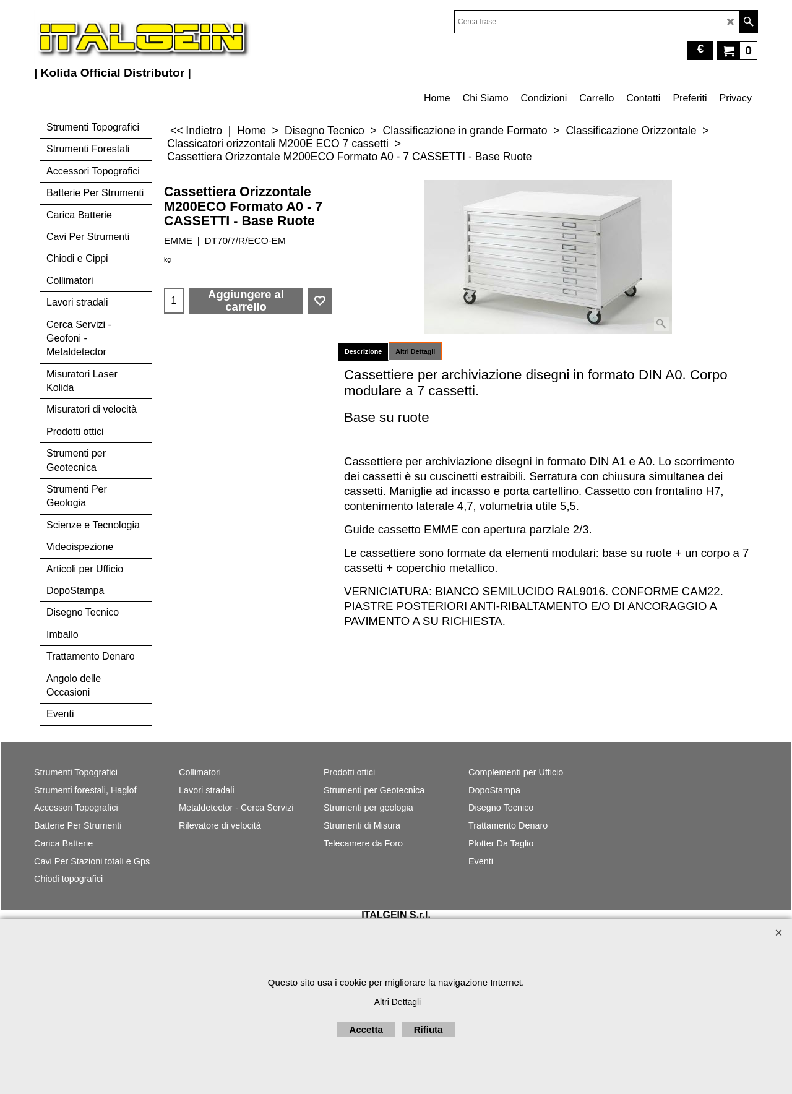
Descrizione (363, 351)
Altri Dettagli (415, 351)
